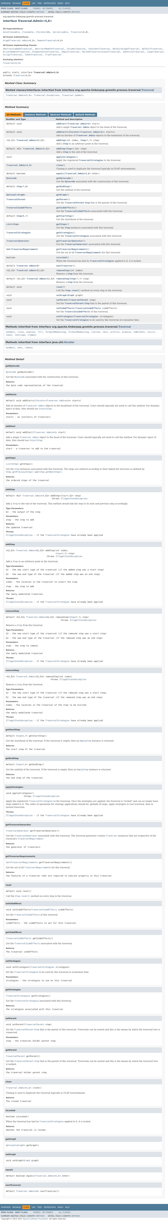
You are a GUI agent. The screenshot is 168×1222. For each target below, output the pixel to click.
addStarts (62, 132)
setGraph (61, 295)
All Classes (65, 8)
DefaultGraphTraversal (126, 49)
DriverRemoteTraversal (16, 52)
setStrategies (64, 316)
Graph (21, 195)
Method (40, 12)
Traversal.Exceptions (46, 95)
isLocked (61, 257)
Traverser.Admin (77, 123)
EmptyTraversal (71, 52)
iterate (95, 332)
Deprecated (50, 3)
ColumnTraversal (76, 49)
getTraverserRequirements (71, 249)
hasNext (10, 347)
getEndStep (62, 186)
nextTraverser (64, 266)
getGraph (61, 195)
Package (16, 3)
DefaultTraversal (152, 49)
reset (59, 287)
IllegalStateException (74, 498)
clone (59, 165)
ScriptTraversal (12, 54)
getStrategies (64, 232)
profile (114, 332)
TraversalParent (15, 199)
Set (8, 249)
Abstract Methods (60, 114)
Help (67, 3)
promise (126, 332)
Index (60, 3)
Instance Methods (35, 114)
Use (33, 3)
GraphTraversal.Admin (16, 40)
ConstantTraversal (99, 49)
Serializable (60, 32)
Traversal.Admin (15, 95)
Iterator (41, 32)
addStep (60, 140)
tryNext (32, 335)
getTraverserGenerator (69, 241)
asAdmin (10, 332)
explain (30, 332)
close (20, 332)
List (8, 224)
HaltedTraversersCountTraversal (101, 52)
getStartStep (64, 216)
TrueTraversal (53, 54)
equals (60, 173)
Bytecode (11, 178)
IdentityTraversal (133, 52)
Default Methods (85, 114)
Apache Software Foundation (35, 1219)
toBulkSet (139, 332)
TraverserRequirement (24, 249)
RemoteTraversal (47, 40)
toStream (20, 335)
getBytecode (63, 178)
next (105, 332)
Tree (39, 3)
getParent (62, 199)
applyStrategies (65, 157)
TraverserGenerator (17, 241)
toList (151, 332)
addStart (61, 123)
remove (29, 347)
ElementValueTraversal (45, 52)
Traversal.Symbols (73, 95)
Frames (37, 8)
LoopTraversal (155, 52)
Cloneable (28, 32)
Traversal (76, 32)
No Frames (47, 8)
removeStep (62, 270)
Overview (6, 3)
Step (83, 140)
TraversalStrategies (18, 232)
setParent (62, 300)
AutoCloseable (11, 32)
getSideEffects (65, 207)
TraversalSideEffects (19, 207)
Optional (11, 195)
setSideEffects (65, 308)
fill (40, 332)
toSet (9, 335)
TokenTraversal (33, 54)
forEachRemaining (55, 332)
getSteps (61, 224)
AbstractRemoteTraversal (49, 49)
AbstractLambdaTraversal (17, 49)
